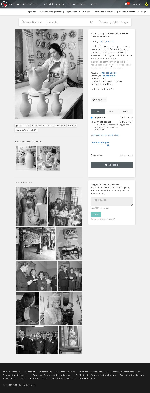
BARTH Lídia (109, 75)
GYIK (44, 378)
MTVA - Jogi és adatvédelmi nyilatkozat (51, 375)
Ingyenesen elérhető (125, 11)
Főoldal (48, 4)
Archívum (19, 4)
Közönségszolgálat (65, 371)
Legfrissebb (72, 11)
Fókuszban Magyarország (50, 11)
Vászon (111, 111)
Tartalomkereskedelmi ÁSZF (93, 371)
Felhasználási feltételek (15, 375)
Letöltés (97, 111)
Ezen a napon (86, 11)
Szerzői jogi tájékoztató (132, 375)
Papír (125, 111)
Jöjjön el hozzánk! (12, 371)
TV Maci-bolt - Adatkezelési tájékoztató (96, 375)
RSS (22, 378)
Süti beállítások (87, 378)
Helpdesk (33, 378)
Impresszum (45, 371)
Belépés (137, 4)
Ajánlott (32, 11)
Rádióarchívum (77, 4)
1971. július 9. (107, 41)
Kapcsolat (30, 371)
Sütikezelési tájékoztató (63, 378)
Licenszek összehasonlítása (105, 135)
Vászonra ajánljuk (103, 11)
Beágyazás (99, 99)
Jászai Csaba (109, 73)
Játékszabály (9, 378)
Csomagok (142, 11)
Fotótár (60, 4)
